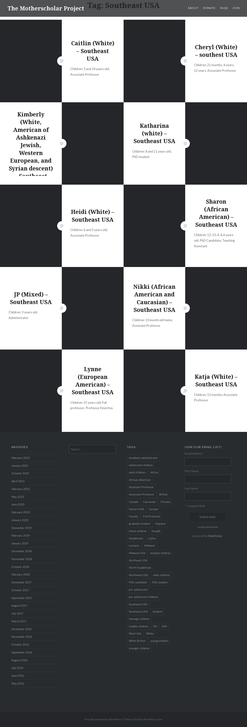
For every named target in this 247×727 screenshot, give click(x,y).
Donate (209, 8)
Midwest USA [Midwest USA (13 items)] (137, 553)
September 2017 (21, 598)
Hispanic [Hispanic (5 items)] (160, 523)
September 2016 (21, 652)
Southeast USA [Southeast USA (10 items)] (138, 604)
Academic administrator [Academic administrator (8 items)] (143, 457)
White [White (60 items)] (150, 633)
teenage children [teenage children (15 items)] (139, 618)
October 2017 (20, 590)
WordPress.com (152, 719)
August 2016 (19, 660)
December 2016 (21, 629)
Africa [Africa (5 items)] (154, 472)
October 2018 (20, 566)
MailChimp (214, 536)
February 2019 (20, 535)
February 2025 (20, 457)
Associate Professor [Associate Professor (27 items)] (141, 494)
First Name (191, 471)
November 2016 (21, 636)
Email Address (193, 453)
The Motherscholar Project (45, 8)
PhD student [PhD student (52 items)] (160, 582)
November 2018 (21, 559)
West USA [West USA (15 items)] (135, 633)
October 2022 (20, 473)
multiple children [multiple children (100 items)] (160, 553)
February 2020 (20, 512)
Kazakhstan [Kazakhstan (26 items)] (136, 538)
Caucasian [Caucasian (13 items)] (149, 501)
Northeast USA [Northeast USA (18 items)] (138, 560)
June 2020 (17, 504)
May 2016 (17, 683)
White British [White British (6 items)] (137, 640)
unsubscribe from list (207, 527)
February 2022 (20, 489)
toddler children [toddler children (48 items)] (138, 626)
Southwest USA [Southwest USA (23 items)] (138, 611)
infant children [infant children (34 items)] (138, 531)
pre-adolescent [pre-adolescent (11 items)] (138, 589)
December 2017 (21, 582)
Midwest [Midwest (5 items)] (149, 545)
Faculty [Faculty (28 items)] (133, 516)
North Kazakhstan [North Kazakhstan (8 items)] (140, 567)
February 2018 (20, 574)
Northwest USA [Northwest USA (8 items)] (138, 575)
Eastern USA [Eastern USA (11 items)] (136, 509)
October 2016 (20, 644)
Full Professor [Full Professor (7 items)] (152, 516)
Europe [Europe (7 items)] (153, 509)
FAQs (224, 8)
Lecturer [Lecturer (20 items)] (134, 545)
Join (236, 8)
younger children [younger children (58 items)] (139, 648)
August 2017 (19, 605)
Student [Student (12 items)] (157, 611)
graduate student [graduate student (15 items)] (139, 523)
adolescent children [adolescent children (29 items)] (141, 465)
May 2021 (17, 496)
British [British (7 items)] (163, 494)
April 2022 (18, 481)
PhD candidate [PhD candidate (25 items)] (138, 582)
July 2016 (17, 667)
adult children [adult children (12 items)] (137, 472)
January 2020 (19, 520)
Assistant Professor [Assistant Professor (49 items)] (141, 487)
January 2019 (19, 543)
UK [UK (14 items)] (155, 626)
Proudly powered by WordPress (103, 719)
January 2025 (19, 465)
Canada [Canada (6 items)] (133, 501)
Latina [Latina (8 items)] (152, 538)
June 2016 (17, 675)
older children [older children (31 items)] (161, 575)
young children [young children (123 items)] (159, 640)
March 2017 (19, 621)
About (193, 8)
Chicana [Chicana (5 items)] (165, 501)
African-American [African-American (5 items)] (140, 479)
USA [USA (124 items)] (164, 626)
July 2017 (17, 613)
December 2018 (21, 551)
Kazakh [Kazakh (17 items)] (156, 531)
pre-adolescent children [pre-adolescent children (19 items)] (143, 596)
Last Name (191, 488)
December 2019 (21, 528)
